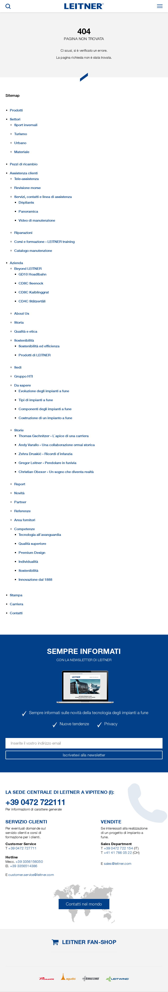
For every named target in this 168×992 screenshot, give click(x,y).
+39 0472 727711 (22, 848)
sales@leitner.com (117, 863)
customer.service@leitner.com (31, 875)
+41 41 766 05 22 (118, 853)
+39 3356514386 (23, 866)
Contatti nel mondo (84, 904)
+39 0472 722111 (35, 802)
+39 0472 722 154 (118, 848)
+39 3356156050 (29, 862)
